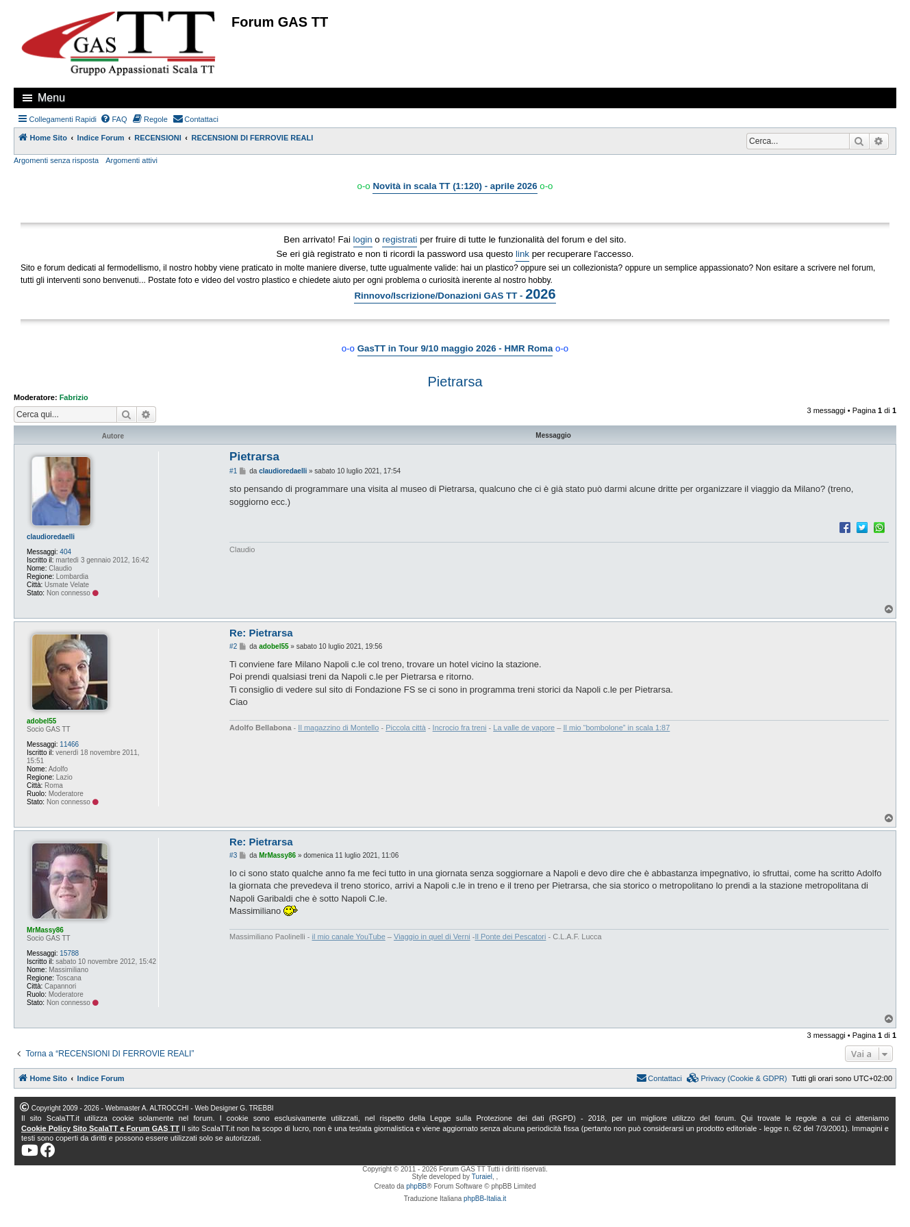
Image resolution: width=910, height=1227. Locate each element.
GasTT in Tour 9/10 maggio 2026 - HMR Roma (455, 348)
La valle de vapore (524, 727)
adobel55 (41, 721)
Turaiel (482, 1176)
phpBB (416, 1186)
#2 (233, 646)
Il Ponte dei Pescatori (510, 936)
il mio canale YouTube (349, 936)
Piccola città (406, 727)
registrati (399, 239)
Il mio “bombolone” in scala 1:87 (616, 727)
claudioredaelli (51, 537)
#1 (233, 471)
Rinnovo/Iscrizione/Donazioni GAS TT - (454, 293)
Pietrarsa (454, 381)
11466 (69, 744)
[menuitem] (113, 119)
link (522, 254)
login (362, 239)
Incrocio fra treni (460, 727)
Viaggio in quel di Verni (432, 936)
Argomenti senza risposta (56, 160)
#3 (233, 855)
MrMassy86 (45, 930)
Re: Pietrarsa (261, 633)
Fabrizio (74, 397)
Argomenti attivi (131, 160)
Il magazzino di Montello (338, 727)
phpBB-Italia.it (485, 1198)
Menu (51, 97)
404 (65, 552)
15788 (69, 953)
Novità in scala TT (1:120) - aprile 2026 (454, 186)
